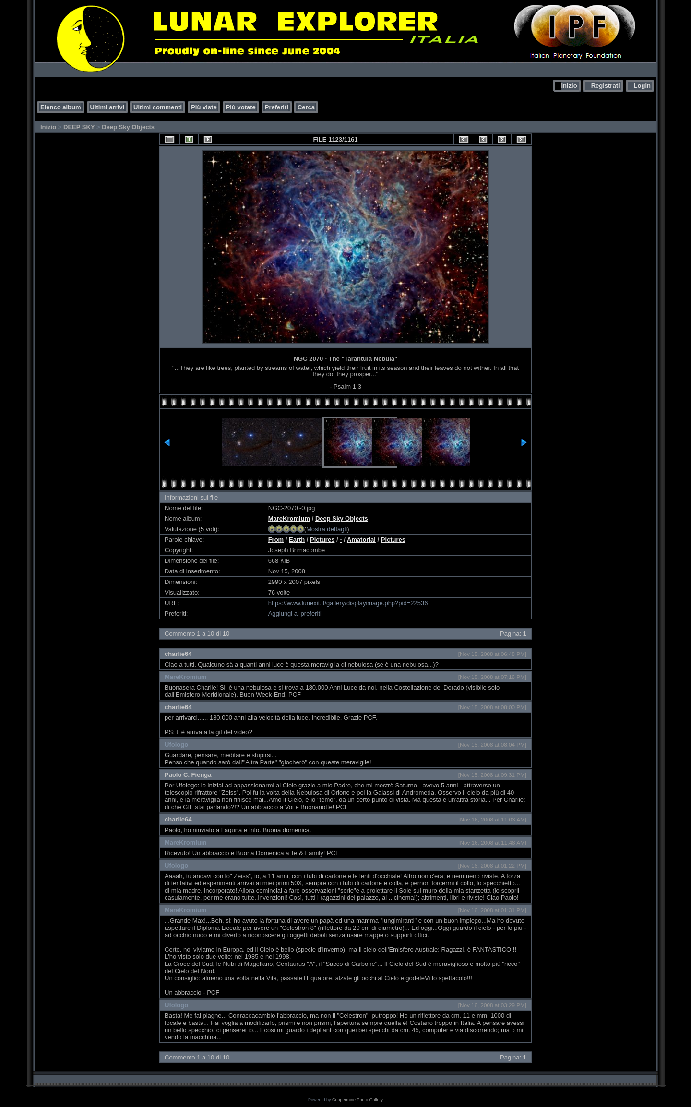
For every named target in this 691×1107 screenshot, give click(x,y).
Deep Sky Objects (128, 127)
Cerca (306, 107)
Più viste (203, 107)
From (276, 539)
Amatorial (361, 539)
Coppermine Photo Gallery (357, 1099)
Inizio (569, 85)
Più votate (241, 107)
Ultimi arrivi (107, 107)
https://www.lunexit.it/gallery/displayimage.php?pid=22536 (348, 603)
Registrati (605, 85)
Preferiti (276, 107)
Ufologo (176, 744)
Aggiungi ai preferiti (295, 613)
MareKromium (289, 518)
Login (642, 85)
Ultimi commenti (157, 107)
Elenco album (60, 107)
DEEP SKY (79, 127)
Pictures (322, 539)
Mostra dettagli (326, 529)
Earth (297, 539)
